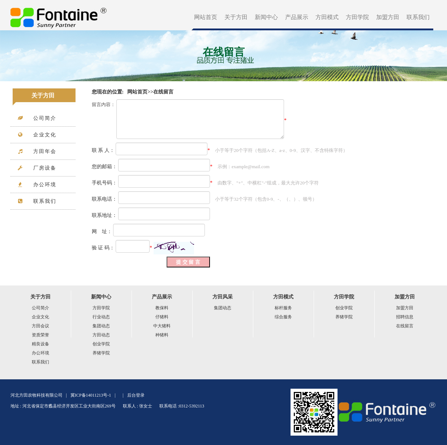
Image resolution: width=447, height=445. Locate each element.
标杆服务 (283, 307)
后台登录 (136, 395)
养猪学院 (101, 352)
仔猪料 (161, 316)
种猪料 (161, 334)
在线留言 (163, 92)
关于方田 (236, 17)
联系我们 (418, 17)
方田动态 (101, 334)
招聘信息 (404, 316)
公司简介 (40, 307)
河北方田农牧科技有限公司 (36, 395)
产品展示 (296, 17)
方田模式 (327, 17)
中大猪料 (162, 325)
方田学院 (357, 17)
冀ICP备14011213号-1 (90, 395)
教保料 (161, 307)
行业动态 (101, 316)
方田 (59, 15)
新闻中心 (266, 17)
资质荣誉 (40, 334)
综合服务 (283, 316)
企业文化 (40, 316)
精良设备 (40, 343)
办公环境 (40, 352)
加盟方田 (387, 17)
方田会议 (40, 325)
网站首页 (205, 17)
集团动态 (101, 325)
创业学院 (101, 343)
